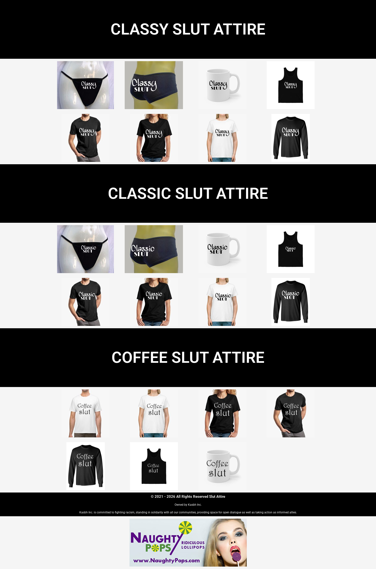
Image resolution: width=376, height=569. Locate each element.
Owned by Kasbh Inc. (188, 504)
